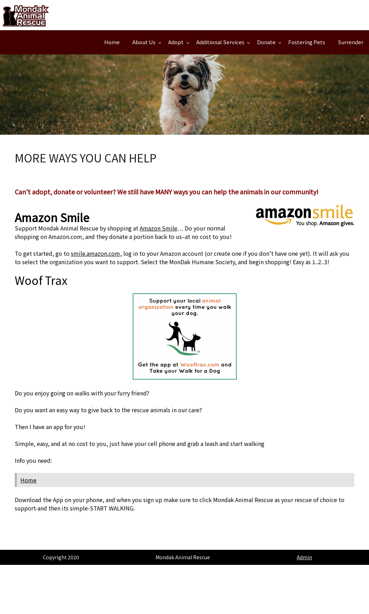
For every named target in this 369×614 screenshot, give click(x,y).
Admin (304, 557)
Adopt (176, 42)
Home (112, 42)
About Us (144, 42)
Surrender (350, 42)
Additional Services (220, 42)
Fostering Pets (306, 42)
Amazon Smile (158, 228)
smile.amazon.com (95, 253)
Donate (266, 42)
